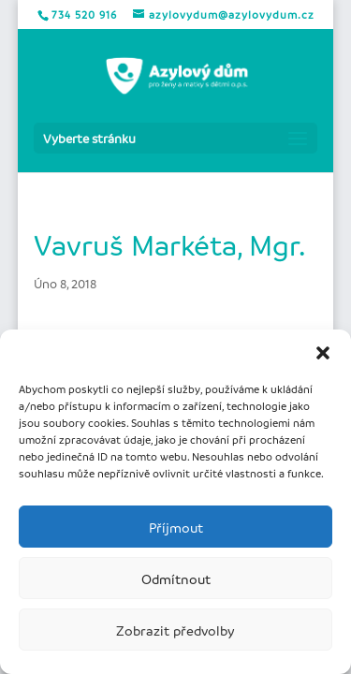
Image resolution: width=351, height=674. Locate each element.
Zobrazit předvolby (175, 630)
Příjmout (176, 527)
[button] (323, 353)
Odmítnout (176, 578)
